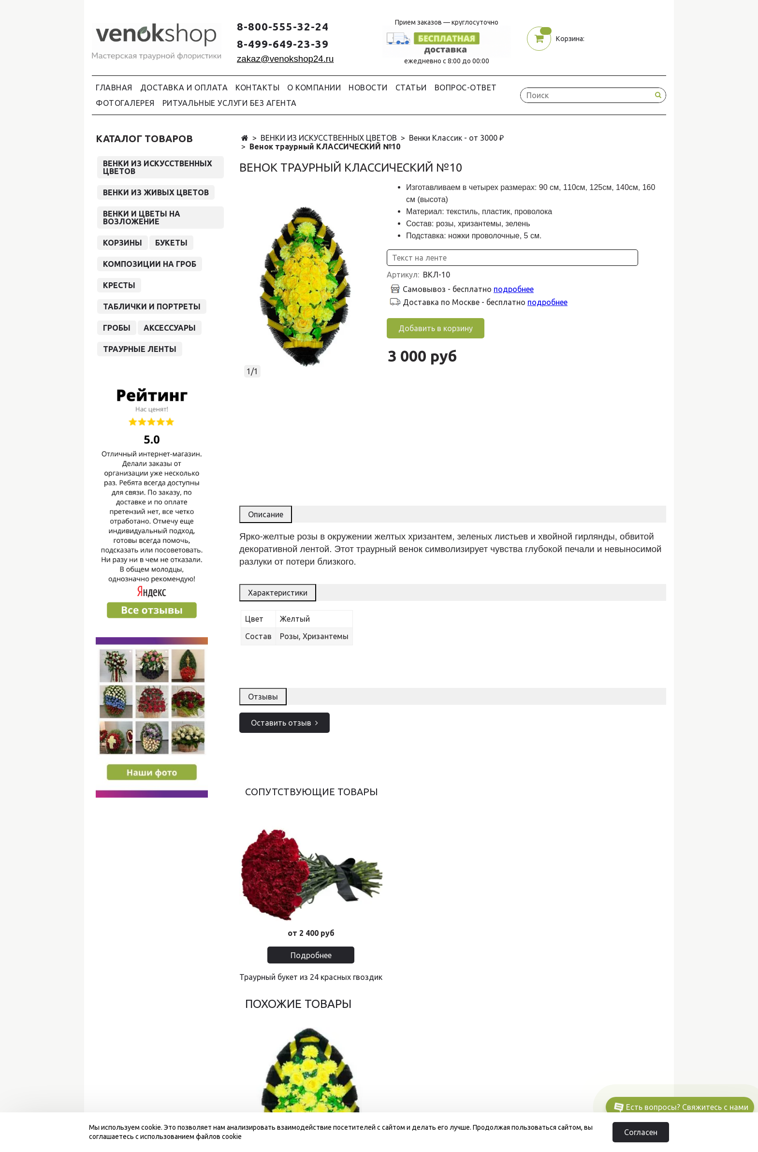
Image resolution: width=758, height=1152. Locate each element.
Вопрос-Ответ (466, 87)
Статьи (411, 87)
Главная (114, 87)
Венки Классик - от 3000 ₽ (456, 137)
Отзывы (263, 696)
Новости (368, 87)
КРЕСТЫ (119, 285)
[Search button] (658, 95)
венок (411, 549)
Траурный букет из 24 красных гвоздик (310, 977)
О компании (314, 87)
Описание (265, 514)
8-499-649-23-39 (283, 44)
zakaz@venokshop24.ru (285, 59)
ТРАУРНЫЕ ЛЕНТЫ (139, 349)
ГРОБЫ (117, 327)
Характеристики (277, 592)
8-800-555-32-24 (283, 26)
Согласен (640, 1132)
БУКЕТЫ (171, 242)
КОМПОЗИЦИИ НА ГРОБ (149, 264)
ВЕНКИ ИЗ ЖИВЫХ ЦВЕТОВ (156, 192)
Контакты (257, 87)
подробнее (514, 289)
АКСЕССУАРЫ (170, 327)
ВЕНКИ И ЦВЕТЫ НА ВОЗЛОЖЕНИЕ (141, 217)
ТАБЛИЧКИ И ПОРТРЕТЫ (152, 306)
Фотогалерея (125, 103)
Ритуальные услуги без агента (229, 103)
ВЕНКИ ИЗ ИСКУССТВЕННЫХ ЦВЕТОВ (329, 137)
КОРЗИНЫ (122, 242)
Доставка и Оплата (184, 87)
